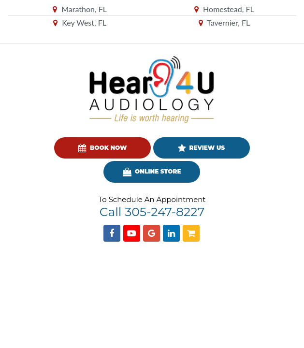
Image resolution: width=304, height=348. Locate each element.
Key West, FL (79, 22)
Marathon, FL (80, 9)
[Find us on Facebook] (111, 233)
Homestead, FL (224, 9)
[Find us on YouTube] (131, 233)
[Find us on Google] (151, 233)
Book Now (102, 148)
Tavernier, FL (224, 22)
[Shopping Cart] (191, 233)
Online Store (152, 172)
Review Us (201, 148)
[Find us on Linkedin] (171, 233)
